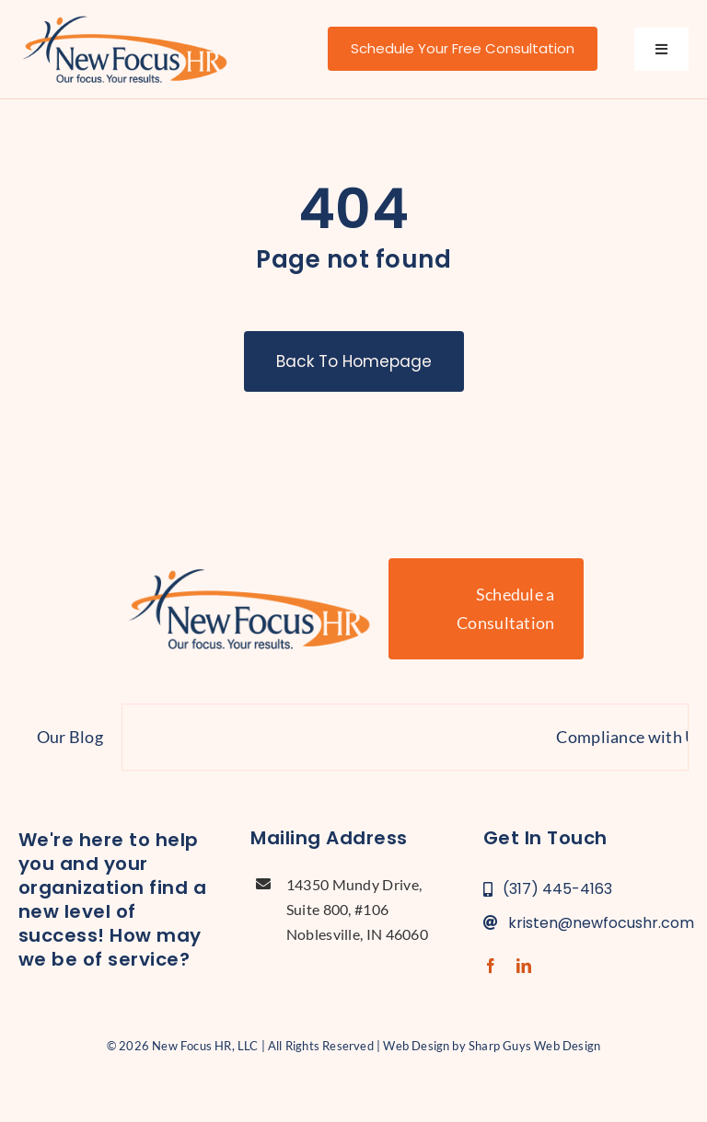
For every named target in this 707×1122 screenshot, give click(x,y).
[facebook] (490, 965)
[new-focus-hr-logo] (124, 18)
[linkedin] (523, 965)
